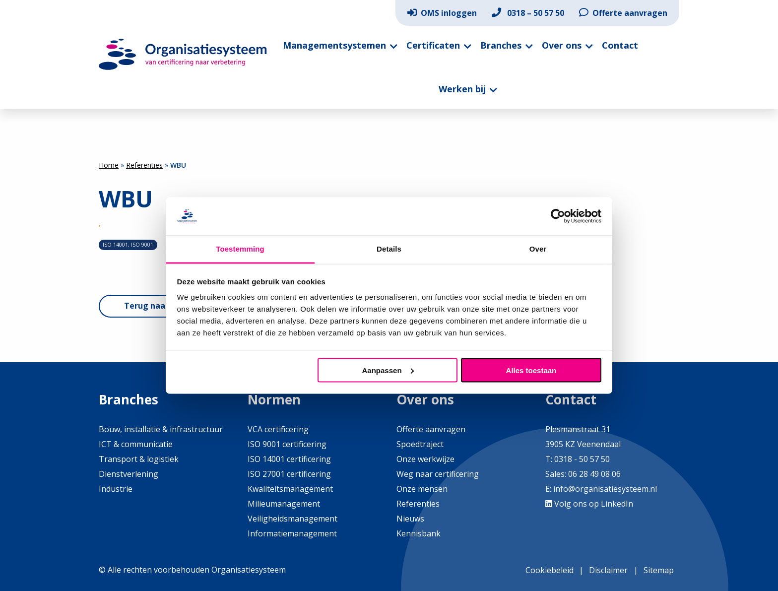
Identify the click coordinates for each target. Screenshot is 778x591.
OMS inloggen (442, 12)
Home (109, 165)
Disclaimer (608, 570)
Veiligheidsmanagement (292, 518)
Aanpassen (388, 370)
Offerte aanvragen (623, 12)
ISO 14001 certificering (289, 459)
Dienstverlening (128, 473)
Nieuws (410, 518)
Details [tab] (389, 249)
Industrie (115, 488)
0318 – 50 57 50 (528, 12)
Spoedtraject (420, 444)
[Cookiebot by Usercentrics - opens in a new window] (558, 215)
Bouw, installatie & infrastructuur (161, 429)
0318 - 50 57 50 (582, 459)
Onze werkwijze (425, 459)
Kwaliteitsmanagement (290, 488)
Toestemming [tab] (240, 249)
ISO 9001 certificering (287, 444)
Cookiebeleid (549, 570)
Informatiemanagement (292, 533)
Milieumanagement (284, 503)
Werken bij (462, 89)
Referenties (144, 165)
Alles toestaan (531, 370)
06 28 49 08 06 (593, 473)
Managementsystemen (334, 45)
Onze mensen (422, 488)
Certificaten (433, 45)
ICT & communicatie (136, 444)
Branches (500, 45)
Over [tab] (538, 249)
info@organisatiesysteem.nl (605, 488)
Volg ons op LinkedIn (589, 503)
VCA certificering (278, 429)
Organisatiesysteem (183, 54)
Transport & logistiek (139, 459)
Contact (620, 45)
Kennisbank (418, 533)
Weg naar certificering (437, 473)
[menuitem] (442, 13)
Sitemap (659, 570)
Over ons (562, 45)
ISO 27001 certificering (289, 473)
